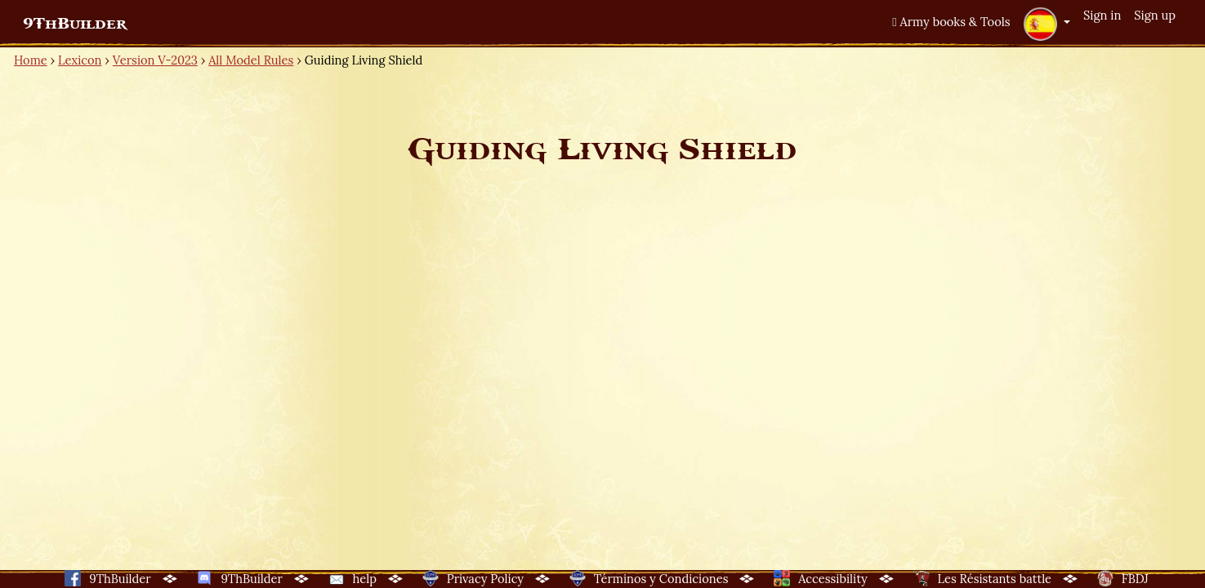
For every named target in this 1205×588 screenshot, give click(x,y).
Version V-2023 (155, 60)
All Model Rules (250, 60)
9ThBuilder (75, 24)
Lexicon (79, 60)
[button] (1046, 23)
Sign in (1102, 15)
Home (30, 60)
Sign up (1155, 15)
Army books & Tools (951, 21)
